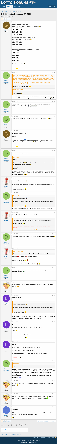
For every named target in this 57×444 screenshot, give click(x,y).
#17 (54, 360)
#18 (54, 380)
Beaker (6, 186)
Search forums (10, 8)
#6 (54, 150)
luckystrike (6, 303)
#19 (54, 393)
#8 (54, 192)
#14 (54, 295)
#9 (54, 212)
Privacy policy (44, 437)
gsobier (3, 16)
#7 (54, 178)
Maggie (6, 290)
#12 (54, 267)
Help (49, 437)
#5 (54, 130)
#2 (54, 72)
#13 (54, 282)
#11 (54, 248)
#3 (54, 101)
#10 (54, 233)
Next (8, 19)
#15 (54, 321)
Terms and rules (36, 437)
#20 (54, 407)
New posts (3, 8)
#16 (54, 341)
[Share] (53, 22)
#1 (54, 22)
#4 (54, 116)
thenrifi (6, 415)
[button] (21, 6)
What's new (17, 6)
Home (3, 6)
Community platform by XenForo (28, 440)
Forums (9, 6)
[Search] (54, 6)
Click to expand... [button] (34, 229)
